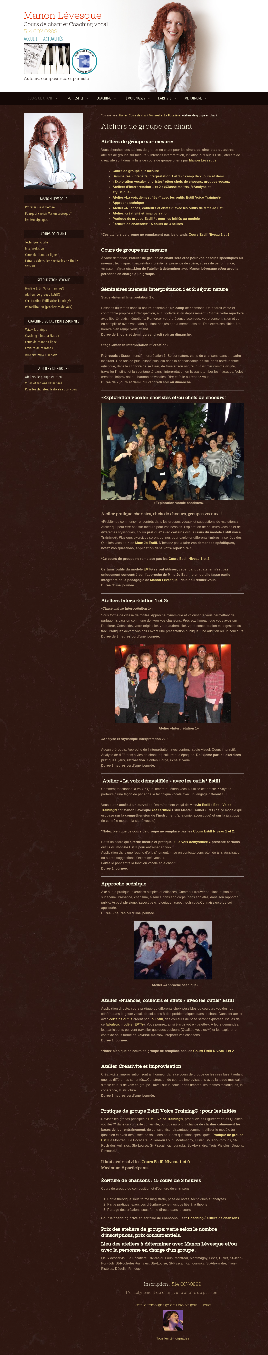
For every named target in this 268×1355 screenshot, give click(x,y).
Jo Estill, (157, 1019)
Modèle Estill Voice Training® (45, 288)
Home (123, 115)
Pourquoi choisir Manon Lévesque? (48, 214)
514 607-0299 (40, 31)
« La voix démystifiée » (192, 842)
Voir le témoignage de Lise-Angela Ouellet (173, 1305)
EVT (147, 569)
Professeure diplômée (40, 207)
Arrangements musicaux (41, 354)
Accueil (31, 39)
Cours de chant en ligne (41, 255)
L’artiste (164, 98)
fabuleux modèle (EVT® (125, 1024)
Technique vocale (36, 242)
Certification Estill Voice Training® (48, 301)
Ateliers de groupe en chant (44, 377)
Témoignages (134, 98)
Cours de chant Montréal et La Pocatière (154, 115)
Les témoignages (36, 220)
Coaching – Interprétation (42, 336)
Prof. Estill (74, 98)
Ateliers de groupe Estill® (43, 294)
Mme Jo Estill (146, 543)
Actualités (53, 39)
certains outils (120, 1019)
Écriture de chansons (39, 348)
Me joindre (193, 98)
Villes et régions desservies (43, 383)
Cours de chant (40, 98)
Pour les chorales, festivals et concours (51, 389)
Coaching (103, 98)
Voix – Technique (36, 330)
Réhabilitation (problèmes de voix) (49, 307)
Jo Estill (203, 805)
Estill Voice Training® (165, 1119)
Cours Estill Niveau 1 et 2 (209, 234)
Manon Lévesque (63, 15)
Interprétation (34, 248)
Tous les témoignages (172, 1338)
